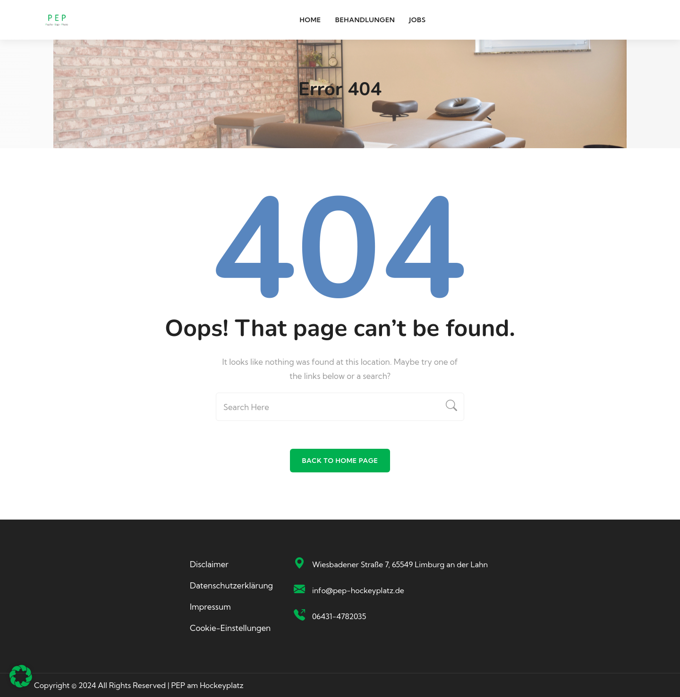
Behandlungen (365, 20)
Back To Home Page (340, 460)
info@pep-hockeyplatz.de (358, 590)
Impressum (210, 607)
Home (310, 20)
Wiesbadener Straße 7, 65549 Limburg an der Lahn (400, 564)
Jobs (417, 20)
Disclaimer (209, 564)
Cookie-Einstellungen (230, 628)
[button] (21, 676)
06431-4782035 (339, 616)
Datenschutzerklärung (231, 585)
